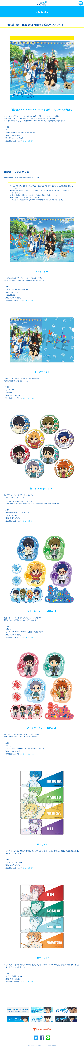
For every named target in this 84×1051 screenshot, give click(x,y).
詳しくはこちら (28, 141)
